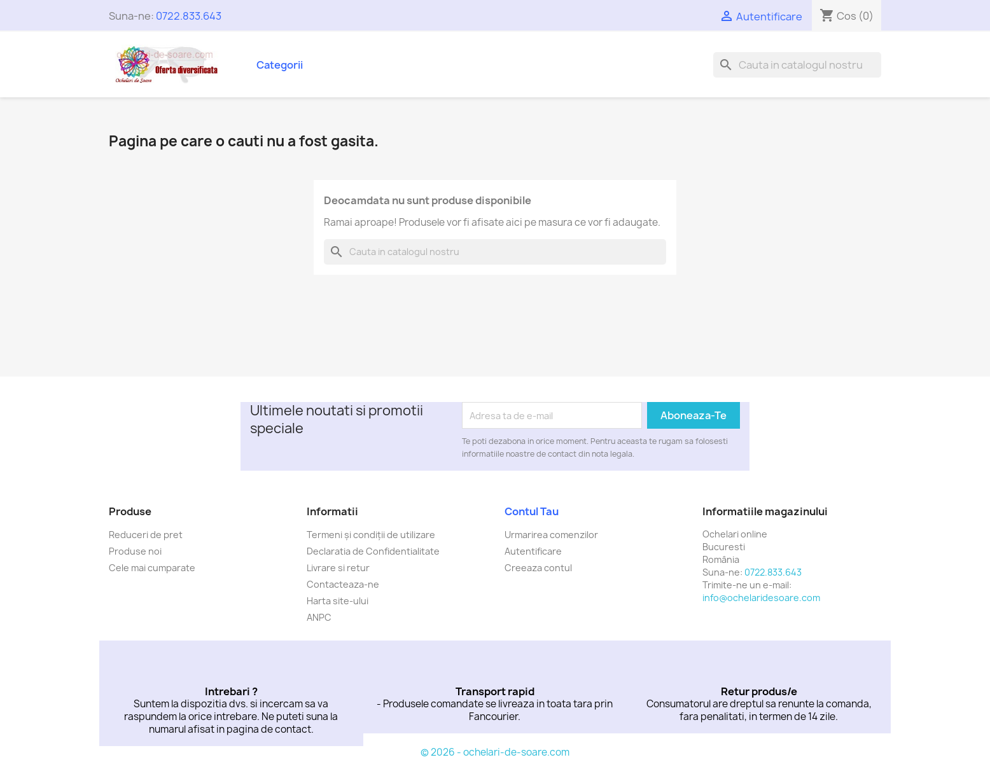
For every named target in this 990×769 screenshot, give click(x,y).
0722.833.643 (188, 16)
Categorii (279, 65)
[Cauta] (797, 65)
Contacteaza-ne (343, 584)
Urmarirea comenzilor (551, 535)
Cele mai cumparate (152, 568)
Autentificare (533, 551)
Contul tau (532, 511)
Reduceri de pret (146, 535)
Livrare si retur (338, 568)
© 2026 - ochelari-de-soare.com (495, 752)
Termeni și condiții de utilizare (371, 535)
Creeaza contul (538, 568)
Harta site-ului (337, 601)
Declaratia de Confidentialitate (373, 551)
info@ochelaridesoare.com (761, 598)
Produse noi (135, 551)
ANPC (319, 617)
